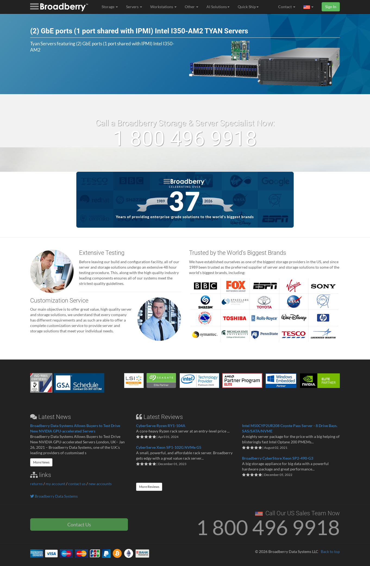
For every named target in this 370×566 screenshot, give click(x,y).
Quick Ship (248, 6)
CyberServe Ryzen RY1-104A (160, 425)
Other (191, 6)
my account (55, 483)
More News (41, 462)
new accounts (100, 483)
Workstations (163, 6)
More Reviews (149, 487)
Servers (134, 6)
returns (36, 483)
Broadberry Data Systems (54, 496)
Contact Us (79, 524)
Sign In (330, 6)
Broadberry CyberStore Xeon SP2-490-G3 (277, 458)
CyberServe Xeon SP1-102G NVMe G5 (168, 447)
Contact (286, 6)
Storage (110, 6)
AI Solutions (218, 6)
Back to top (330, 551)
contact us (77, 483)
